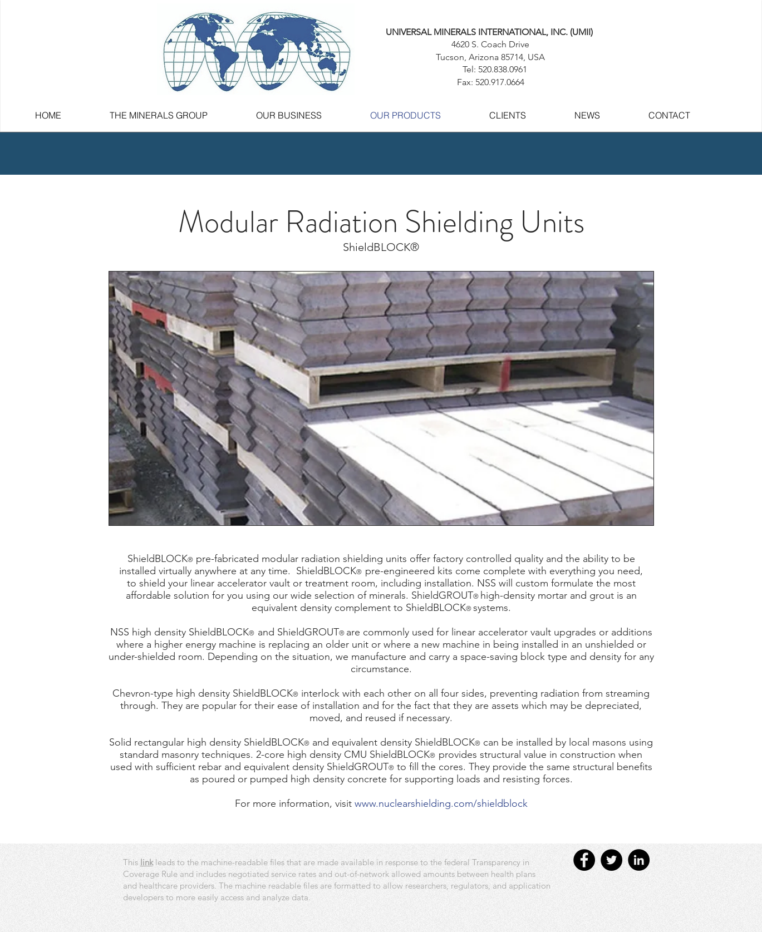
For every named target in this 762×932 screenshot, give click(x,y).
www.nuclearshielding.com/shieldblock (441, 803)
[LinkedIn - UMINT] (639, 860)
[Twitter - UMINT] (611, 860)
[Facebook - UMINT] (584, 860)
